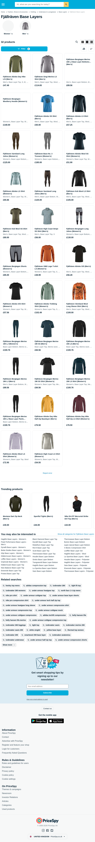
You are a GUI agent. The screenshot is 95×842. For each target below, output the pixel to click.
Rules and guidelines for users (15, 763)
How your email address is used (37, 699)
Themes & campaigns (11, 789)
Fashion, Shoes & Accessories (18, 12)
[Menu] (3, 4)
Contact (5, 737)
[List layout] (87, 42)
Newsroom (6, 793)
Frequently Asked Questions (14, 753)
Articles (5, 801)
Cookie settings (8, 779)
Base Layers (63, 12)
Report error (47, 473)
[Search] (66, 4)
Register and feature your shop (15, 745)
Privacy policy (8, 771)
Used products (8, 809)
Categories (7, 805)
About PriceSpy (9, 733)
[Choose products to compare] (84, 48)
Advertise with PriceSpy (12, 741)
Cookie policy (8, 775)
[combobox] (39, 4)
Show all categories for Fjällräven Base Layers (76, 534)
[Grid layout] (82, 42)
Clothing (33, 12)
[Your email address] (47, 686)
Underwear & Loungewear (47, 12)
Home (3, 12)
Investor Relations (10, 797)
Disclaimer (6, 767)
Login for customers (10, 749)
